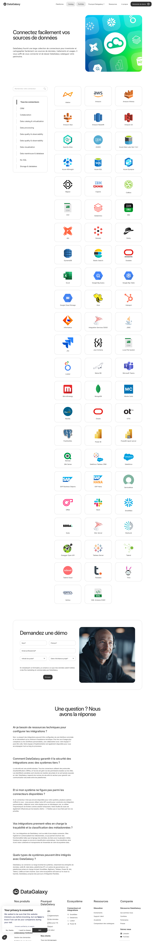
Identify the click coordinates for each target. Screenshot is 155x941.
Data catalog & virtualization (32, 121)
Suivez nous (125, 929)
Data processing (27, 128)
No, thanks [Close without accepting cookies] (10, 930)
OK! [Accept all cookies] (39, 930)
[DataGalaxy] (11, 4)
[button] (4, 937)
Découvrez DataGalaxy (130, 908)
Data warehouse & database (32, 153)
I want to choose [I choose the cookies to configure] (25, 930)
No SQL (23, 160)
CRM (22, 108)
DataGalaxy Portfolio (23, 933)
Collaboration (25, 115)
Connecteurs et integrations (74, 909)
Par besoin (45, 911)
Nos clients (45, 936)
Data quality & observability (31, 134)
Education (98, 908)
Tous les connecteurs (29, 102)
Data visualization (27, 147)
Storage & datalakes (28, 166)
